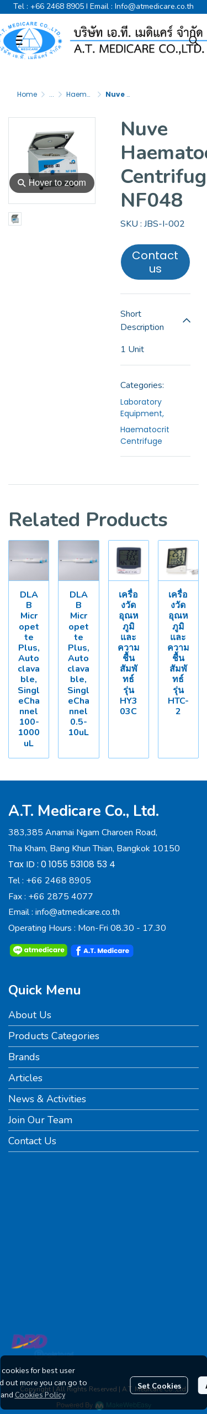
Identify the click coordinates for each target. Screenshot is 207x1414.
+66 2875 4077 (60, 897)
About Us (29, 1015)
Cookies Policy (40, 1394)
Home (27, 94)
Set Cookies (159, 1385)
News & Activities (47, 1099)
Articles (25, 1078)
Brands (24, 1057)
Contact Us (32, 1141)
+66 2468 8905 (57, 6)
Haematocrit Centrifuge (144, 435)
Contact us (155, 262)
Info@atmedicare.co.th (154, 6)
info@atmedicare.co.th (77, 912)
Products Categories (53, 1036)
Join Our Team (40, 1120)
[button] (193, 40)
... (51, 94)
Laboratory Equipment (142, 407)
